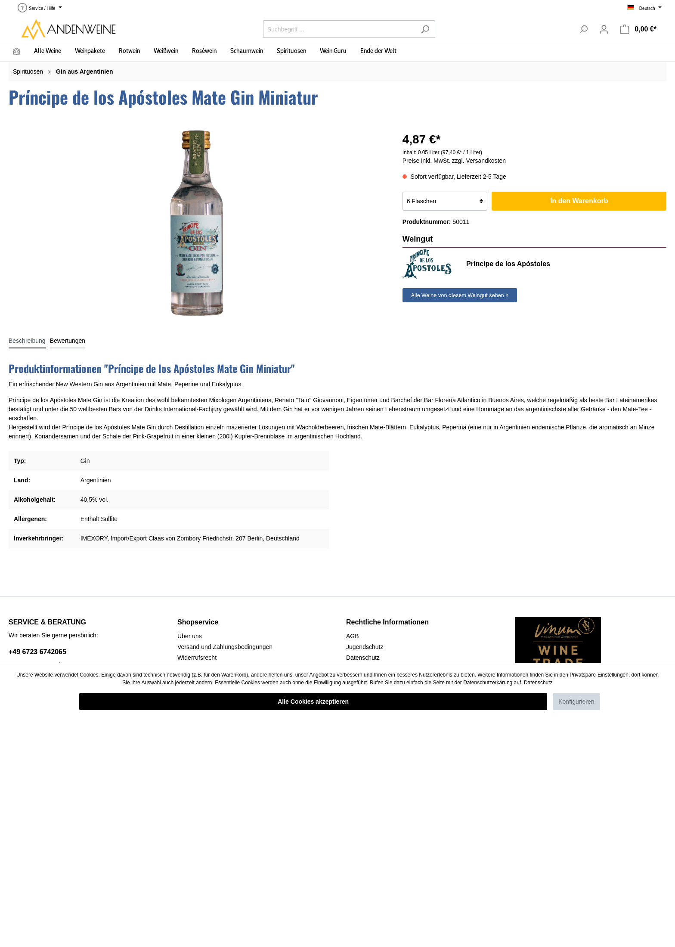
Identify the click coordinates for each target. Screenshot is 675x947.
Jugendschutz (364, 646)
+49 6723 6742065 (37, 651)
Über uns (189, 636)
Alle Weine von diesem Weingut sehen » (460, 295)
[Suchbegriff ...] (339, 29)
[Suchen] (425, 29)
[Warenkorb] (638, 29)
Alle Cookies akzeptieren (313, 701)
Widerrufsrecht (197, 657)
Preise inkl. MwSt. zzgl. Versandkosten (454, 160)
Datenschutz (363, 657)
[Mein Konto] (604, 29)
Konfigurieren (576, 701)
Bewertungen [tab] (68, 340)
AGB (352, 636)
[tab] (27, 340)
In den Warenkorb (579, 201)
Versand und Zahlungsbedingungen (224, 646)
